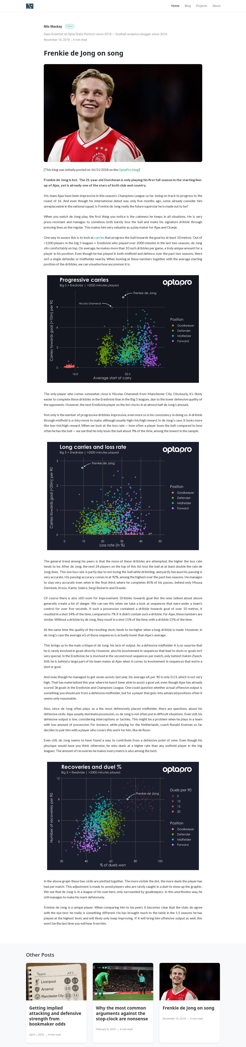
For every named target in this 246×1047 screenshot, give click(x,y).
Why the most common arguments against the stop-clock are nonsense (122, 1013)
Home (176, 6)
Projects (201, 6)
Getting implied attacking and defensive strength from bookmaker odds (55, 1016)
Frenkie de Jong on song (188, 1008)
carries (99, 237)
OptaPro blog (129, 170)
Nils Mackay (53, 27)
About (216, 6)
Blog (188, 6)
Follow (70, 26)
